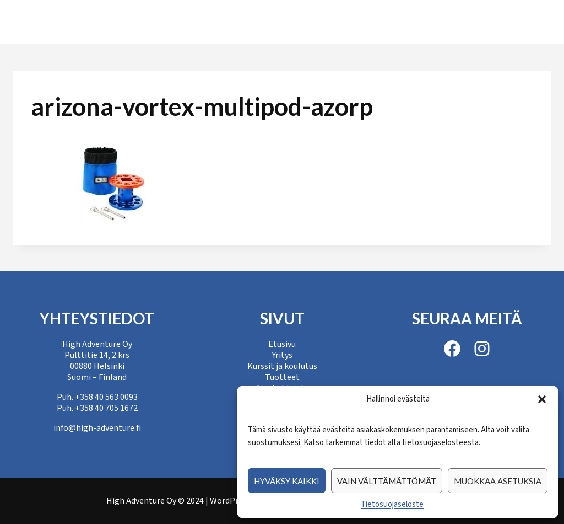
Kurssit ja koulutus (228, 22)
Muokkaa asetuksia (497, 481)
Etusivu (83, 22)
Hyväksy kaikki (286, 481)
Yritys (139, 22)
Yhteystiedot (504, 22)
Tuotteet (325, 22)
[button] (541, 399)
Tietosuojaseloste (392, 504)
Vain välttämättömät (386, 481)
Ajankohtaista (410, 22)
